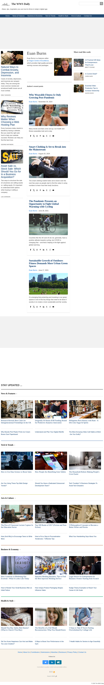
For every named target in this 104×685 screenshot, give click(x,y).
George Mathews (7, 144)
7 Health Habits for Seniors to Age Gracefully (84, 641)
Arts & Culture (76, 16)
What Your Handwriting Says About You (82, 536)
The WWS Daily (20, 3)
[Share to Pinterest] (40, 136)
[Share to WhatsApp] (37, 136)
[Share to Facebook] (30, 136)
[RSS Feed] (51, 672)
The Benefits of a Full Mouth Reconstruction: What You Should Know (50, 629)
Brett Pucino (90, 67)
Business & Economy (34, 16)
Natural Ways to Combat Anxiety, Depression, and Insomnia (10, 71)
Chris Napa (89, 76)
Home (7, 16)
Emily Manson (6, 95)
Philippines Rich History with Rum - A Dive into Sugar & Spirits (83, 421)
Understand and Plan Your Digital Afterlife (49, 432)
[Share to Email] (53, 136)
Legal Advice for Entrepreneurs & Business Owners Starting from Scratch (84, 577)
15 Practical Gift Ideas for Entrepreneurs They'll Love (92, 62)
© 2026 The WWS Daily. (97, 683)
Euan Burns (33, 102)
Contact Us (88, 16)
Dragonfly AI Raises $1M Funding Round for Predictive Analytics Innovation (51, 421)
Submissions (45, 652)
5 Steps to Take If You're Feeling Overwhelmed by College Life (81, 629)
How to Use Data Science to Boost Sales (16, 472)
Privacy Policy (72, 652)
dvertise (54, 652)
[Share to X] (34, 136)
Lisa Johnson (5, 197)
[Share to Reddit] (50, 136)
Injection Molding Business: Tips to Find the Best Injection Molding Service (50, 577)
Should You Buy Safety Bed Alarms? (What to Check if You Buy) (15, 629)
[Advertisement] (52, 33)
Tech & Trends (50, 16)
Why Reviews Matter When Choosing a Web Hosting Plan (10, 120)
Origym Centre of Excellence (39, 61)
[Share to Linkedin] (43, 136)
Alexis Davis (89, 93)
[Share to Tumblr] (47, 136)
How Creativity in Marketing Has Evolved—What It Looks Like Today (15, 577)
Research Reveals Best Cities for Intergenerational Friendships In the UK (16, 421)
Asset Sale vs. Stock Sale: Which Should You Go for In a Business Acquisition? (11, 171)
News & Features (19, 16)
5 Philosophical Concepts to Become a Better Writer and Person (83, 526)
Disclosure (62, 652)
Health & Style (63, 16)
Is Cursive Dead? (91, 74)
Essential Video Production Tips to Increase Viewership (92, 88)
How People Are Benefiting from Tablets (50, 472)
